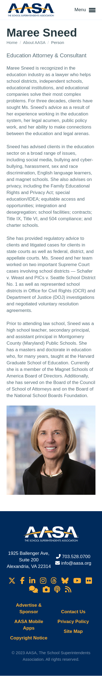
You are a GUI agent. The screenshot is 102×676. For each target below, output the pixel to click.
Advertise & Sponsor (29, 608)
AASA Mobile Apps (28, 625)
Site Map (73, 631)
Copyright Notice (28, 638)
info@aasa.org (76, 563)
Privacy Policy (73, 621)
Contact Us (73, 611)
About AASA (35, 42)
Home (12, 42)
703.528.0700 (76, 556)
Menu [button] (85, 10)
